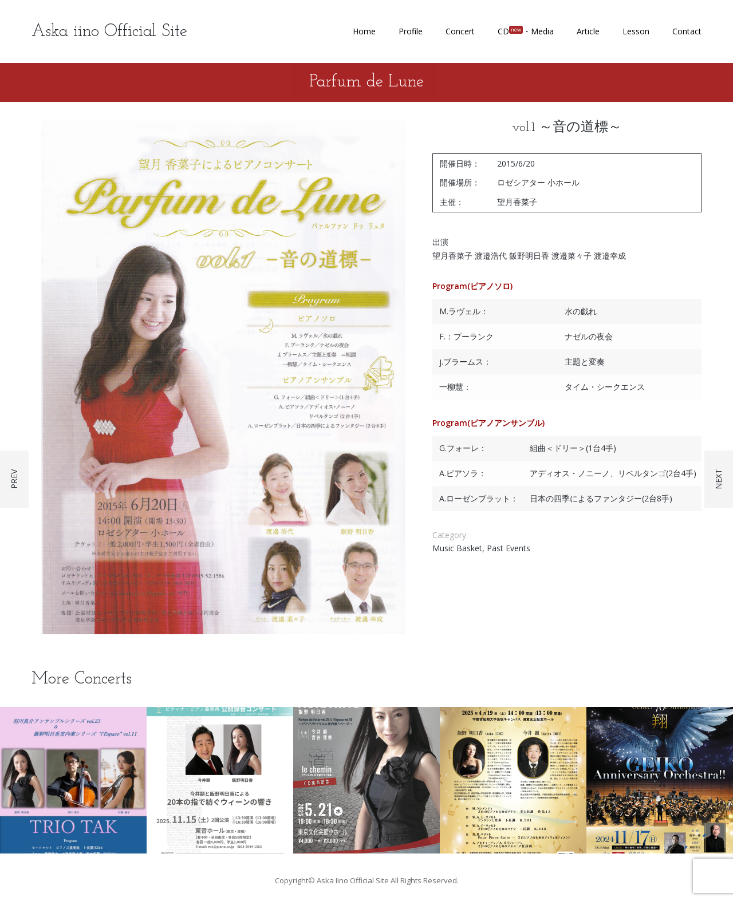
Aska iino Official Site (109, 32)
